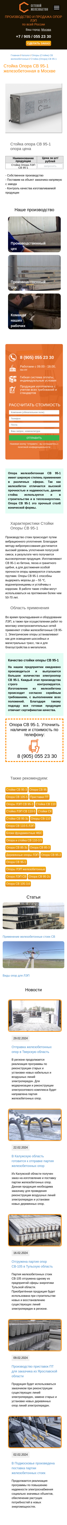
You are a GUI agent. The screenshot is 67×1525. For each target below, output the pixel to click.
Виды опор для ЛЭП (16, 975)
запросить (50, 165)
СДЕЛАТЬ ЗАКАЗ (38, 43)
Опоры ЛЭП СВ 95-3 (19, 804)
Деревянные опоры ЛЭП (22, 854)
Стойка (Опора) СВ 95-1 (44, 59)
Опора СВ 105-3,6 (18, 883)
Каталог (25, 55)
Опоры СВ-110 (40, 818)
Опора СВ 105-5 (17, 797)
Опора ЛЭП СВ (16, 876)
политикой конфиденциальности (34, 447)
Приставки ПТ (39, 797)
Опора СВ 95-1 (16, 862)
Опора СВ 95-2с (39, 876)
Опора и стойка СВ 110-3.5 (24, 840)
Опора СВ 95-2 (51, 854)
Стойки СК (45, 811)
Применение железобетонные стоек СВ (29, 936)
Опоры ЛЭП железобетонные (25, 869)
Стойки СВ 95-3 (16, 789)
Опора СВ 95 (38, 789)
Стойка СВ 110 (46, 804)
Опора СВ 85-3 (40, 847)
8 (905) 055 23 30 (37, 756)
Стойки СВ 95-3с (17, 818)
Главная (15, 55)
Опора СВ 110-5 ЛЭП (20, 825)
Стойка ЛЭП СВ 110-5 (20, 811)
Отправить (34, 438)
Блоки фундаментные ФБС (24, 833)
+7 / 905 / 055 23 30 (33, 36)
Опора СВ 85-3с (17, 847)
